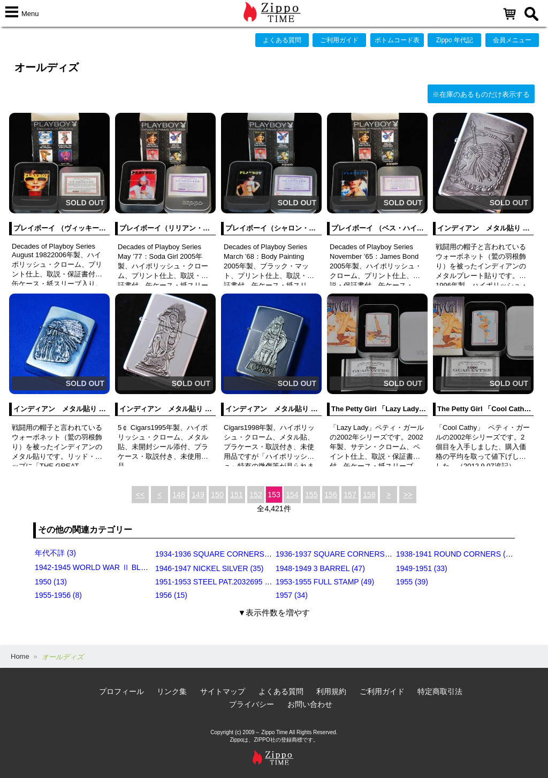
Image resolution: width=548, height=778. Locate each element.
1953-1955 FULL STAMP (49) (325, 581)
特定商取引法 (439, 691)
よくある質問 (282, 40)
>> (408, 494)
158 (369, 494)
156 (330, 494)
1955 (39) (412, 581)
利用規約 (331, 691)
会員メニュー (512, 40)
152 (255, 494)
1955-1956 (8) (58, 595)
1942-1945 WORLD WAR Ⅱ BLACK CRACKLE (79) (122, 567)
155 (311, 494)
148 (178, 494)
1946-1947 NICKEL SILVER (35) (209, 568)
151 (236, 494)
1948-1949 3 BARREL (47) (320, 568)
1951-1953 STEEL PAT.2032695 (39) (216, 581)
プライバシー (251, 704)
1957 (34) (292, 595)
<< (140, 494)
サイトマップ (222, 691)
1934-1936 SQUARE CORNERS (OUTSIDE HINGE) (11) (250, 554)
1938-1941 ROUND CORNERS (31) (456, 554)
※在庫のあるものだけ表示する (481, 94)
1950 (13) (51, 581)
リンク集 (172, 691)
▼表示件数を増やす (274, 612)
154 (292, 494)
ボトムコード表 (397, 40)
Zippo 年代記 (454, 40)
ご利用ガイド (339, 40)
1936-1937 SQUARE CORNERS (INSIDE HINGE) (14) (367, 554)
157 (350, 494)
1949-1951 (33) (421, 568)
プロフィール (121, 691)
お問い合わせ (309, 704)
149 (198, 494)
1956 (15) (171, 595)
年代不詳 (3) (55, 553)
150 (217, 494)
